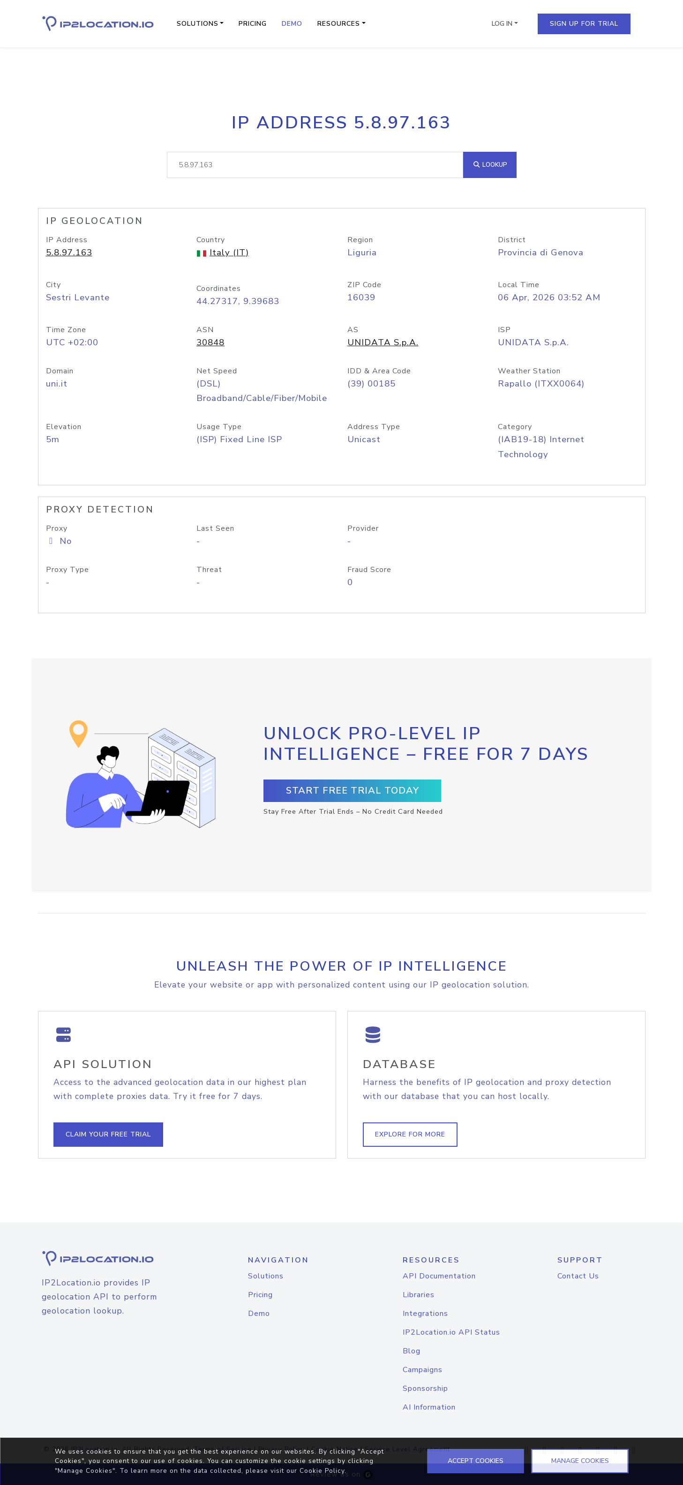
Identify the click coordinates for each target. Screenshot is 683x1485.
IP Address (67, 240)
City (53, 285)
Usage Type (219, 427)
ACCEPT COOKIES (475, 1460)
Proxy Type (67, 569)
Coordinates (218, 288)
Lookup (490, 164)
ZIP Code (364, 285)
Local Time (519, 285)
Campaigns (423, 1370)
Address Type (373, 427)
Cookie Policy (322, 1470)
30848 (210, 342)
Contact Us (578, 1276)
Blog (411, 1351)
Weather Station (529, 371)
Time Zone (66, 330)
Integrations (425, 1313)
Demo (292, 23)
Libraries (419, 1295)
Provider (363, 528)
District (512, 240)
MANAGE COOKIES (580, 1460)
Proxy (57, 528)
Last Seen (215, 528)
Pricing (253, 23)
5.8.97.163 (69, 252)
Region (360, 240)
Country (210, 240)
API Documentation (439, 1276)
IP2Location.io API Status (451, 1332)
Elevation (64, 427)
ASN (205, 330)
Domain (60, 371)
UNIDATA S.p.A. (383, 342)
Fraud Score (369, 569)
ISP (504, 330)
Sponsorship (425, 1388)
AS (353, 330)
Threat (209, 569)
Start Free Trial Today (352, 790)
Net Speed (216, 371)
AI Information (429, 1407)
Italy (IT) (229, 252)
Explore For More (410, 1134)
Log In (502, 23)
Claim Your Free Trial (108, 1134)
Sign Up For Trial (584, 23)
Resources (338, 23)
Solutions (197, 23)
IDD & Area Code (379, 371)
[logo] (109, 1258)
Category (515, 427)
